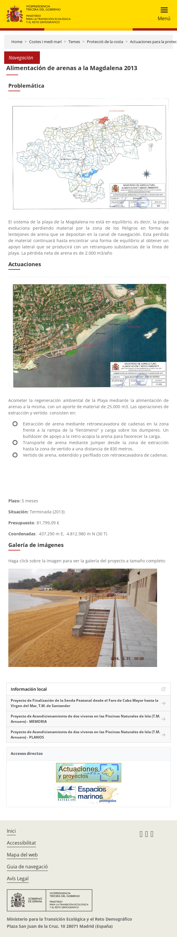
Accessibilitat (21, 843)
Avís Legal (18, 878)
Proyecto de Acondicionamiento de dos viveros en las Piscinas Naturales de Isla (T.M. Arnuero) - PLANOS (85, 734)
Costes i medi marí (45, 41)
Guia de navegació (27, 866)
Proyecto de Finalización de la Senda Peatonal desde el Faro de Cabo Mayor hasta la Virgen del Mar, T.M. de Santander (84, 703)
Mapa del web (22, 854)
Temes (74, 41)
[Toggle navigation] (162, 14)
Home (16, 41)
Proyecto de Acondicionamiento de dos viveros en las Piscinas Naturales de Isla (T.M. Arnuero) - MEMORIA (85, 719)
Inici (11, 831)
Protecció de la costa (105, 41)
